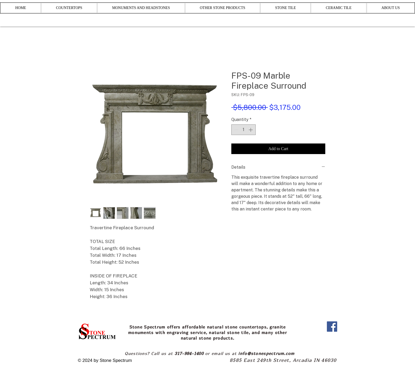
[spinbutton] (243, 130)
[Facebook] (332, 326)
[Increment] (251, 130)
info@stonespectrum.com (266, 353)
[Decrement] (236, 130)
